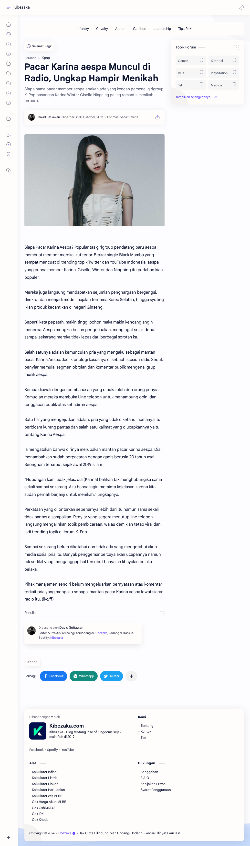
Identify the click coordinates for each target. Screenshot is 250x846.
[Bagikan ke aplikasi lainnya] (131, 676)
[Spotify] (52, 749)
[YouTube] (68, 749)
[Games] (191, 60)
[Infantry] (83, 28)
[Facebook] (36, 749)
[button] (241, 7)
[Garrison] (139, 28)
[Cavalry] (102, 28)
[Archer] (120, 28)
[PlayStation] (223, 73)
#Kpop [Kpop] (32, 662)
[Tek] (191, 85)
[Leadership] (162, 28)
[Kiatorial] (223, 60)
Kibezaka (21, 7)
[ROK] (191, 73)
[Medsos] (223, 85)
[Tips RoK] (185, 28)
